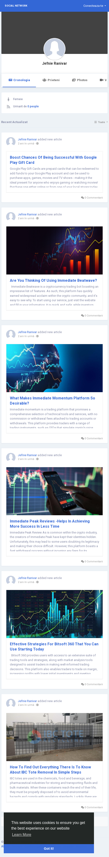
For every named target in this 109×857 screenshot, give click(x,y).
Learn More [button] (21, 835)
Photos (79, 80)
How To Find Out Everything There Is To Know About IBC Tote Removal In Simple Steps (50, 769)
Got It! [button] (49, 848)
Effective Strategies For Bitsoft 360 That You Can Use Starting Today (54, 646)
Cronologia (19, 80)
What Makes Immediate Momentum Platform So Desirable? (52, 401)
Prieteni (51, 80)
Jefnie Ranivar (54, 63)
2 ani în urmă (26, 143)
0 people (33, 106)
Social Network (16, 5)
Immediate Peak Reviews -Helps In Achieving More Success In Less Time (50, 524)
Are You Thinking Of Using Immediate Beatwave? (53, 280)
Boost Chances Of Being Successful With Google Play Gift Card (53, 160)
